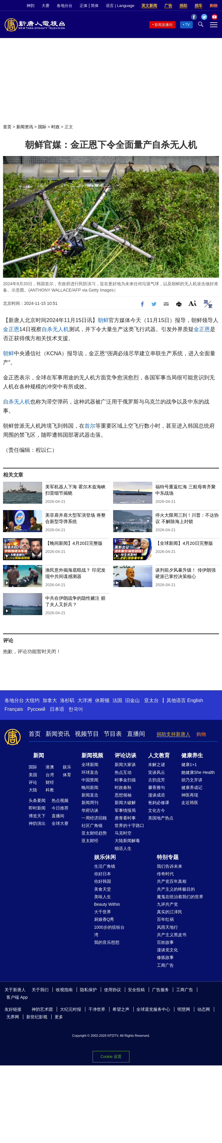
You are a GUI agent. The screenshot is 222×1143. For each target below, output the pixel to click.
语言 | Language (120, 5)
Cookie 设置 (110, 1056)
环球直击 (89, 772)
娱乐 (67, 767)
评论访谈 (125, 755)
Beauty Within (107, 904)
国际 (42, 126)
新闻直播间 (163, 25)
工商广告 (165, 965)
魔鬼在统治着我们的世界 (180, 896)
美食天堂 (102, 889)
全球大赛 (60, 823)
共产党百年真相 (171, 881)
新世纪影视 (36, 1016)
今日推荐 (60, 808)
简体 (95, 5)
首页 (7, 126)
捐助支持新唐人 (173, 734)
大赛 (45, 5)
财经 (50, 782)
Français (14, 709)
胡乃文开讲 (191, 779)
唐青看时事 (125, 818)
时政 (55, 126)
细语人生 (123, 848)
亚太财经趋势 (94, 833)
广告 (168, 5)
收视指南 (64, 989)
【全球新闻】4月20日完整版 (184, 543)
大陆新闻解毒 (127, 840)
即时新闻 (37, 808)
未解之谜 (156, 764)
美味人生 (102, 896)
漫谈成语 (156, 795)
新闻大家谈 (125, 764)
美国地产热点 (160, 818)
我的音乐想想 (106, 942)
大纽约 (32, 700)
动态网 (203, 1009)
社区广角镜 (92, 825)
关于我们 (40, 989)
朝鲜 (103, 320)
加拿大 (50, 700)
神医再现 (189, 795)
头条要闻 (37, 800)
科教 (50, 789)
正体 (83, 5)
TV (187, 25)
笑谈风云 (156, 772)
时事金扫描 (125, 779)
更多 (59, 1016)
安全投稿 (136, 989)
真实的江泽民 (169, 911)
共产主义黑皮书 (171, 934)
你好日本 (102, 873)
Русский (36, 709)
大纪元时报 (70, 1009)
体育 (67, 774)
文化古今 (156, 810)
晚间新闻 (89, 787)
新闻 (38, 755)
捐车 (198, 5)
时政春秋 (123, 787)
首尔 (89, 426)
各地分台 (64, 5)
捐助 (183, 5)
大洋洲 (85, 700)
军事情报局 (125, 810)
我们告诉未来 (169, 866)
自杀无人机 (55, 329)
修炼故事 (165, 957)
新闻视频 (92, 755)
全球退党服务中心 (153, 1009)
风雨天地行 (167, 927)
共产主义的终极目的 (176, 889)
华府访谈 (89, 810)
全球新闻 (89, 764)
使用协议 (112, 989)
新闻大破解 (125, 802)
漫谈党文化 (167, 949)
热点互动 (123, 772)
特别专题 (168, 857)
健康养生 (192, 755)
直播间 (136, 733)
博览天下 (37, 815)
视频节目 (87, 733)
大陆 (33, 789)
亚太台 (151, 700)
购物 (213, 5)
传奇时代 (165, 873)
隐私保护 (88, 989)
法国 (117, 700)
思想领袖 (123, 795)
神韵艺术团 (42, 1009)
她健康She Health (198, 772)
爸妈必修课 (158, 802)
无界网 (12, 1016)
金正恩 (11, 329)
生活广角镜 (104, 866)
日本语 (57, 709)
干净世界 (96, 1009)
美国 (33, 774)
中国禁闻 (89, 779)
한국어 (75, 709)
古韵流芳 (156, 779)
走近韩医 (189, 802)
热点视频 (60, 800)
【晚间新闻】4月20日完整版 (74, 543)
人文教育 (159, 755)
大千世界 (102, 911)
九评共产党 (167, 904)
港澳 (50, 767)
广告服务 (160, 989)
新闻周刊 (89, 802)
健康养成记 (191, 787)
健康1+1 (189, 764)
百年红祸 (165, 919)
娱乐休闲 (105, 857)
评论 (33, 782)
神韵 (30, 5)
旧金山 (132, 700)
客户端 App (17, 997)
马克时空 (123, 833)
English (195, 700)
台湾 (50, 774)
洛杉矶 (67, 700)
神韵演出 (37, 823)
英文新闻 (149, 5)
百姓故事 (165, 942)
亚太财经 (89, 840)
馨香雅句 (156, 787)
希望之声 (121, 1009)
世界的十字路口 (129, 825)
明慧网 (183, 1009)
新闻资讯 (24, 126)
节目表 (113, 733)
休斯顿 (102, 700)
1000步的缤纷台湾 (109, 931)
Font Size (192, 303)
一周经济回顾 (94, 818)
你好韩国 (102, 881)
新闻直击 (89, 795)
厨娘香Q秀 (104, 919)
